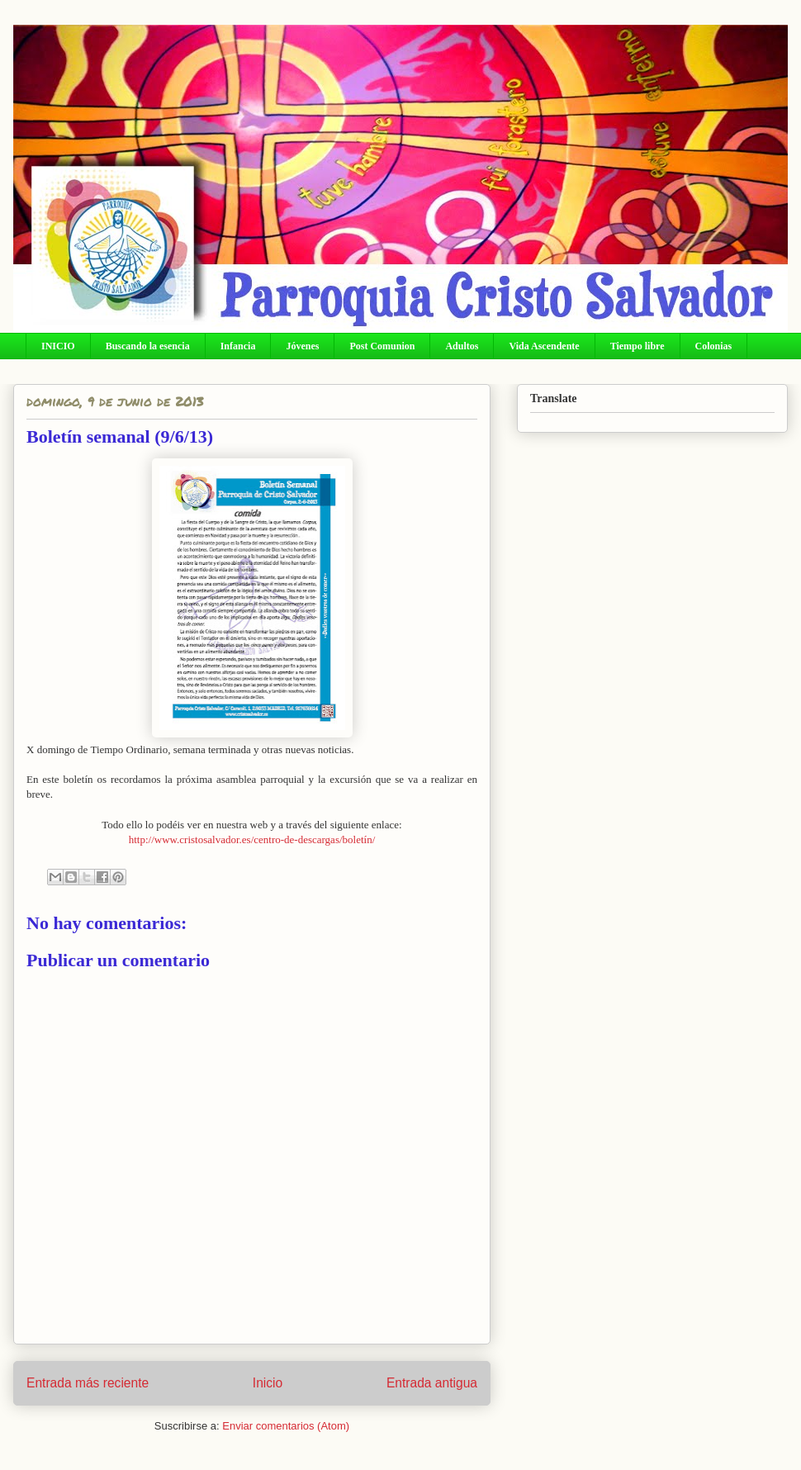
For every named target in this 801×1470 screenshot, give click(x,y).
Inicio (267, 1383)
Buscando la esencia (148, 346)
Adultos (461, 346)
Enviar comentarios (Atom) (285, 1426)
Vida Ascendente (544, 346)
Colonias (713, 346)
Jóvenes (302, 346)
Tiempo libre (637, 346)
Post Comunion (382, 346)
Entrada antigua (431, 1383)
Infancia (238, 346)
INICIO (58, 346)
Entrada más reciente (87, 1383)
